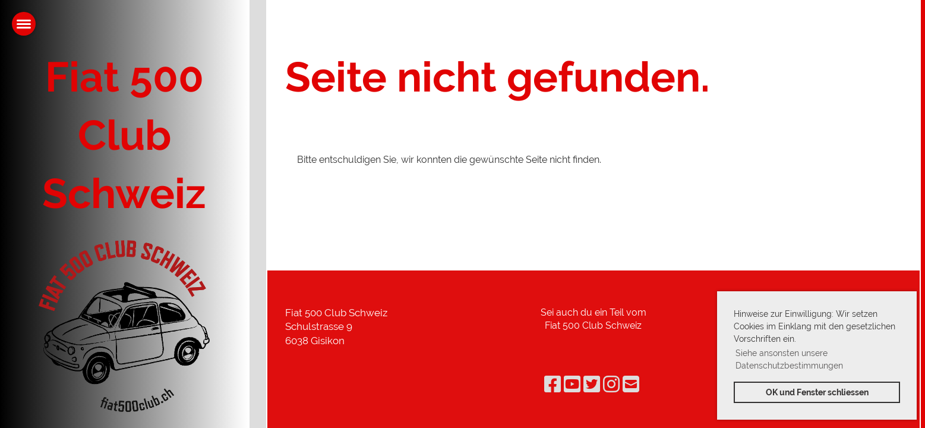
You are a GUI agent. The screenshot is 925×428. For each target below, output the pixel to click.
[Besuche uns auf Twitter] (591, 384)
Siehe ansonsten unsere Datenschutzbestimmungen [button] (789, 359)
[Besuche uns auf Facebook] (552, 384)
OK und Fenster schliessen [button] (817, 392)
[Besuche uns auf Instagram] (611, 384)
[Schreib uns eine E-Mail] (631, 384)
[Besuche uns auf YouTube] (572, 384)
